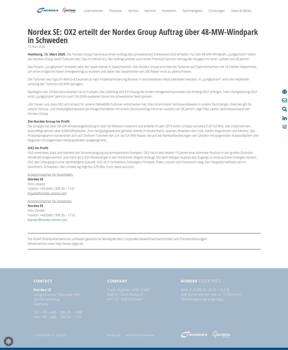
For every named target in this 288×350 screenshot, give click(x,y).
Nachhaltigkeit (192, 11)
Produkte (115, 11)
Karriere (150, 11)
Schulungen (217, 11)
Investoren (169, 11)
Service (133, 11)
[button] (8, 341)
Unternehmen (93, 11)
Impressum (113, 335)
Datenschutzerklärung (140, 335)
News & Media (241, 11)
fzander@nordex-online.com (47, 220)
